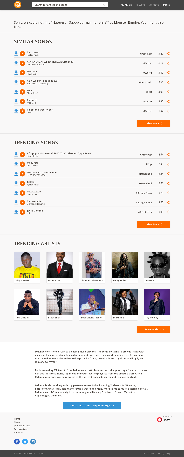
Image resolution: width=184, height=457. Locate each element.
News (17, 422)
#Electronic (145, 82)
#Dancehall (145, 173)
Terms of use (148, 453)
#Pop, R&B (146, 53)
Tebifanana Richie (91, 317)
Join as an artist (22, 425)
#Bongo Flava (144, 193)
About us (18, 432)
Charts (140, 4)
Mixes (166, 4)
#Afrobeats (145, 212)
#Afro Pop (146, 154)
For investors (20, 429)
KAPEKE (150, 280)
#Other (148, 63)
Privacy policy (164, 453)
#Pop (149, 164)
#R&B (148, 91)
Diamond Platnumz (92, 280)
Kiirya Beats (22, 280)
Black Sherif (55, 317)
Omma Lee (54, 280)
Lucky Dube (119, 280)
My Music (126, 4)
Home (17, 418)
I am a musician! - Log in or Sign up (92, 405)
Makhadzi (118, 317)
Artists (154, 4)
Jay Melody (152, 317)
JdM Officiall (22, 317)
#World (148, 72)
